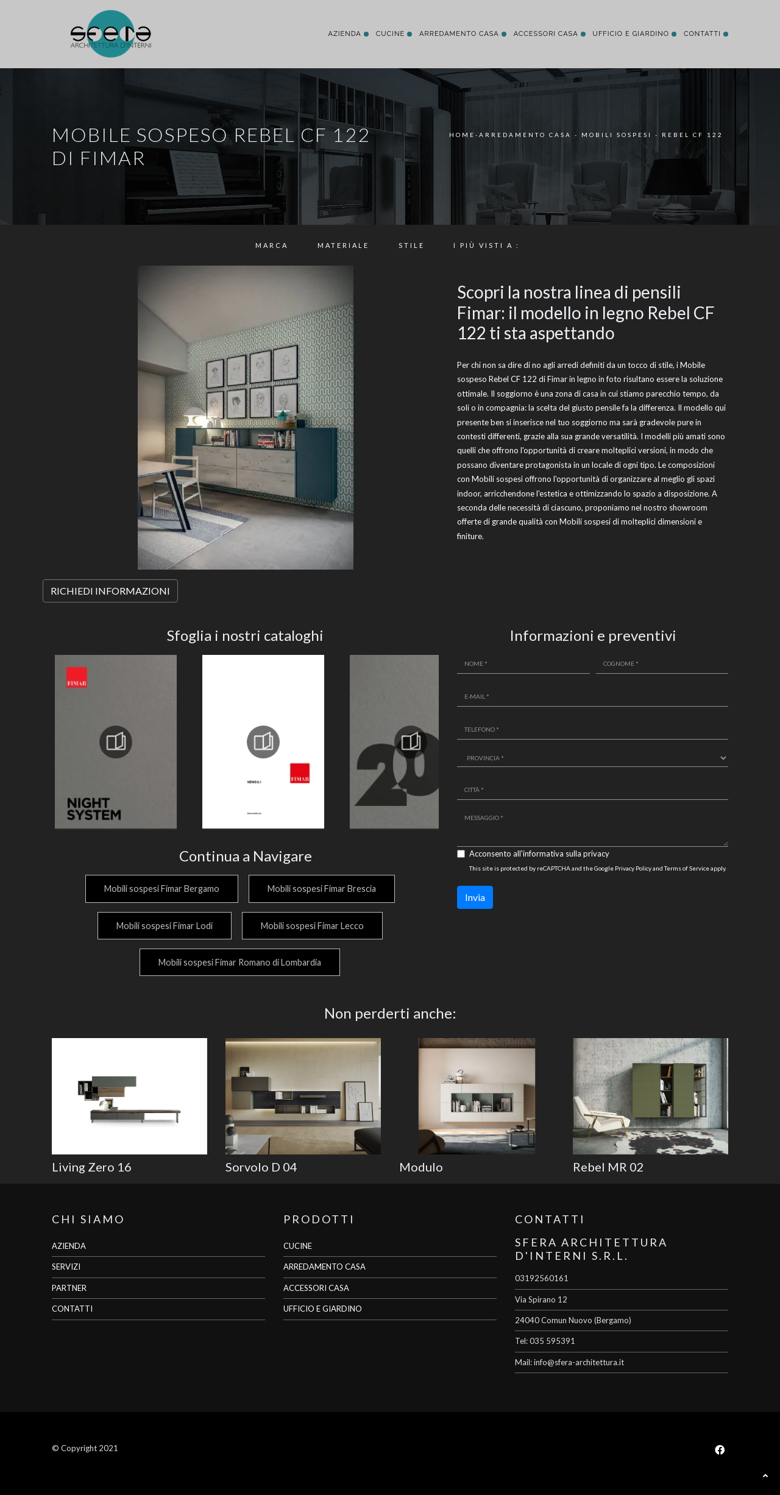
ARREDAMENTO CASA (324, 1266)
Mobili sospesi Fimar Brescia (322, 888)
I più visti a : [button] (486, 245)
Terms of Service (686, 868)
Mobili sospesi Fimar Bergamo (160, 888)
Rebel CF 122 (692, 134)
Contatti (702, 34)
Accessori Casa (546, 34)
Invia (475, 897)
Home (462, 134)
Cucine (390, 34)
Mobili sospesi (616, 134)
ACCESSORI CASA (316, 1288)
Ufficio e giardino (631, 34)
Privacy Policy (633, 868)
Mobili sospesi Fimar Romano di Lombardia (239, 962)
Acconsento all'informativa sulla (539, 853)
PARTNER (69, 1288)
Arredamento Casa (459, 34)
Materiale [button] (343, 245)
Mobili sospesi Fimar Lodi (163, 926)
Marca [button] (271, 245)
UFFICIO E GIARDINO (322, 1308)
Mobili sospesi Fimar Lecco (312, 926)
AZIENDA (69, 1246)
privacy (596, 853)
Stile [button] (412, 245)
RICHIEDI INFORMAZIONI (110, 590)
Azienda (344, 34)
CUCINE (297, 1246)
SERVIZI (66, 1266)
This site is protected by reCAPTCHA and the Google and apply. (597, 868)
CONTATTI (72, 1308)
